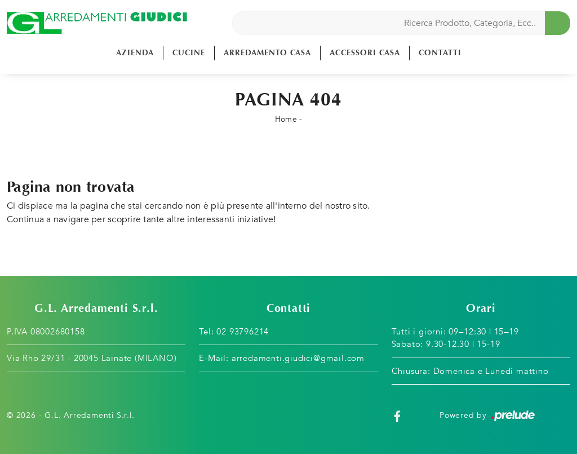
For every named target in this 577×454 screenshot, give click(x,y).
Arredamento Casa (267, 53)
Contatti (440, 53)
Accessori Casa (365, 53)
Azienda (135, 53)
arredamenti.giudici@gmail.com (298, 358)
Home (286, 119)
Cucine (188, 53)
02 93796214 (242, 331)
